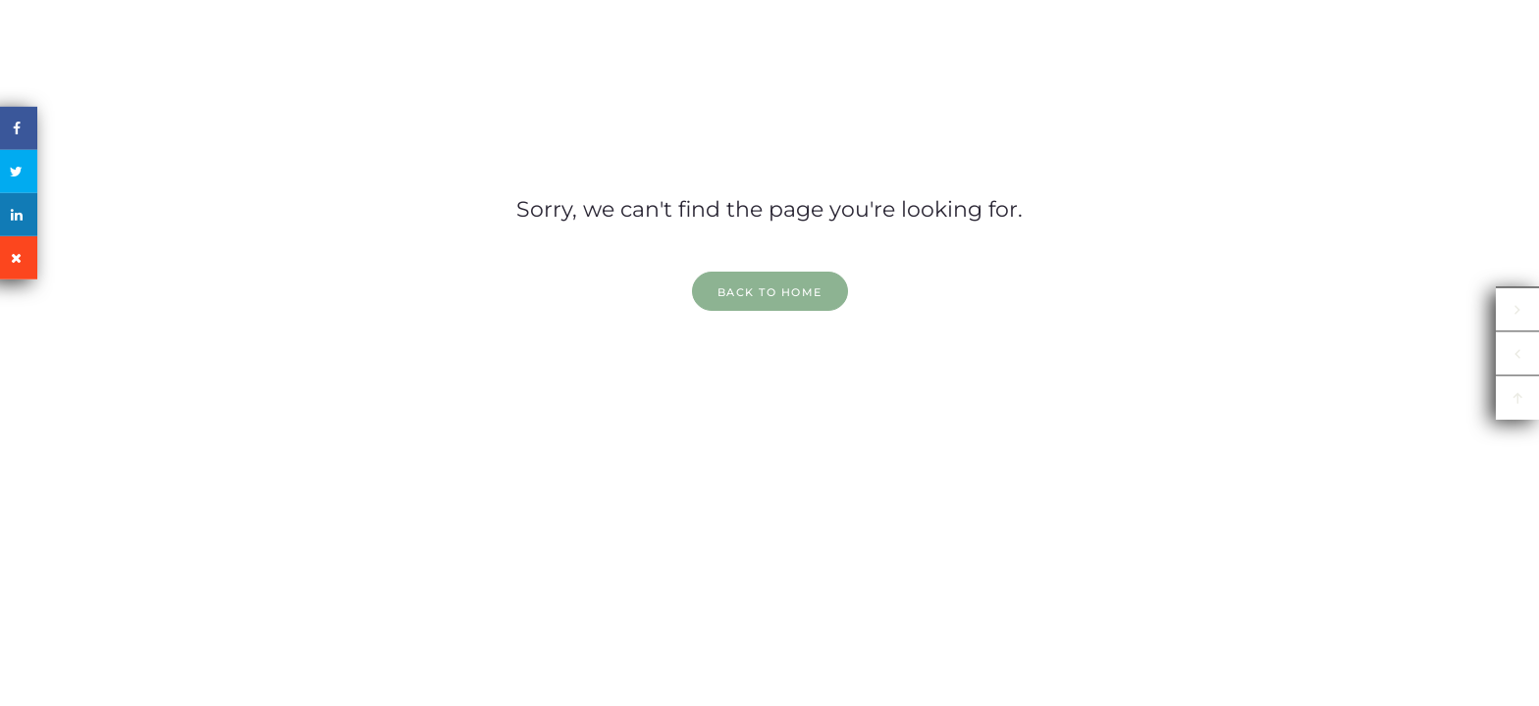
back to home (770, 292)
